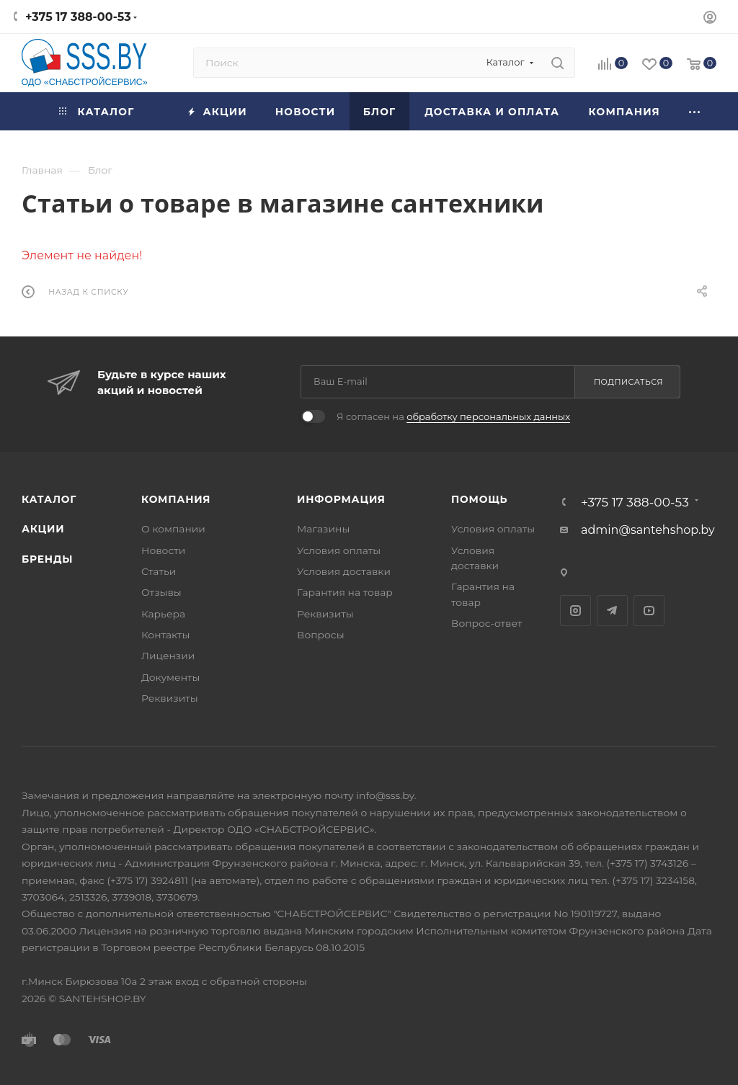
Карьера (163, 614)
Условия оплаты (339, 550)
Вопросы (320, 634)
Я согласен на (453, 416)
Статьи (158, 571)
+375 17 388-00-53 (78, 17)
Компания (175, 499)
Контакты (165, 634)
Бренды (47, 559)
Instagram (575, 610)
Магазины (323, 529)
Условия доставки (344, 571)
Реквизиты (169, 698)
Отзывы (161, 592)
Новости (163, 550)
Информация (341, 499)
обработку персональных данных (488, 416)
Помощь (479, 499)
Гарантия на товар (345, 592)
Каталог (49, 499)
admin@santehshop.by (648, 530)
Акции (43, 529)
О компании (173, 529)
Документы (170, 677)
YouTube (648, 610)
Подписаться (628, 382)
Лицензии (168, 655)
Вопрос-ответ (486, 623)
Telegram (612, 610)
